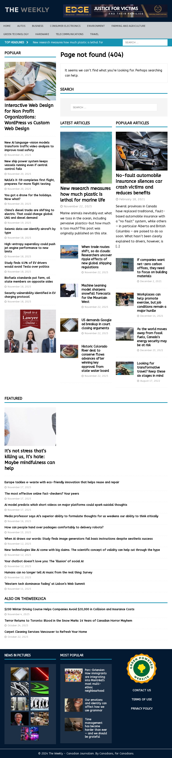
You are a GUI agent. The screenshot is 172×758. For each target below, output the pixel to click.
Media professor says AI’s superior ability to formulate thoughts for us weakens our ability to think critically (81, 516)
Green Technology (16, 34)
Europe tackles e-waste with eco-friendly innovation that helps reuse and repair (61, 482)
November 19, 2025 (19, 222)
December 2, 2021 (151, 281)
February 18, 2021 (132, 199)
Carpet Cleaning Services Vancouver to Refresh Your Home (45, 631)
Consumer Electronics (65, 26)
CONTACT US (142, 690)
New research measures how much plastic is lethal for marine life (85, 194)
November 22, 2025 (78, 206)
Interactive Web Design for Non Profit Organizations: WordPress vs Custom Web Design (28, 117)
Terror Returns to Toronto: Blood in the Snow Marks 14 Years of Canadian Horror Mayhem (68, 620)
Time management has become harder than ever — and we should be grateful (96, 728)
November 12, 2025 (19, 543)
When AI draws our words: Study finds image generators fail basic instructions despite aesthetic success (78, 538)
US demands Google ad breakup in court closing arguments (97, 324)
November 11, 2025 (19, 588)
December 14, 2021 (151, 315)
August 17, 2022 (150, 380)
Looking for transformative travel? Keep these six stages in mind (151, 370)
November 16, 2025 (19, 521)
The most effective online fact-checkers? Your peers (41, 493)
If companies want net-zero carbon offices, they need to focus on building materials (152, 268)
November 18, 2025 (19, 237)
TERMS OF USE (141, 699)
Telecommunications (70, 34)
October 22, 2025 (18, 636)
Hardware (42, 34)
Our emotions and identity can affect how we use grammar (96, 705)
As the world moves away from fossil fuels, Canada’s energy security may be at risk (152, 337)
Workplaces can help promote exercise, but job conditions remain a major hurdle (151, 303)
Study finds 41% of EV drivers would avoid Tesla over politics (26, 264)
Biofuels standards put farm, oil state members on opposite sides (28, 279)
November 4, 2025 (19, 614)
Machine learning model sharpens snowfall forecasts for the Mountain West (96, 294)
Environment (96, 26)
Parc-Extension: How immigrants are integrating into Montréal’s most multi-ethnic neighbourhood (95, 680)
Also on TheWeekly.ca (25, 599)
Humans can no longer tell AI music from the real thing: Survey (48, 572)
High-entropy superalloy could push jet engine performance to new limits (29, 247)
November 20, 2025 (19, 174)
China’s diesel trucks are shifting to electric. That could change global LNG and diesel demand (29, 213)
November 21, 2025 (19, 155)
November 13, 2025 (19, 532)
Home (7, 26)
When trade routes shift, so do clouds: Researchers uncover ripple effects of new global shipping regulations (97, 257)
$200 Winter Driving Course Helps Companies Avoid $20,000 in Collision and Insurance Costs (69, 609)
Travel (94, 34)
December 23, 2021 (151, 350)
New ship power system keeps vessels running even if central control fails (26, 165)
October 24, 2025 (18, 625)
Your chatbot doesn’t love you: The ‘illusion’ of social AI (44, 561)
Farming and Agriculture (129, 26)
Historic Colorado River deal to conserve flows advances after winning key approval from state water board (95, 359)
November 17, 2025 (19, 487)
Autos (21, 26)
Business (37, 26)
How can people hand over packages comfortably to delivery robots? (53, 527)
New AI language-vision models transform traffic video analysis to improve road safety (29, 146)
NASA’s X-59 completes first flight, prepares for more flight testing (29, 181)
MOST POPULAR (71, 655)
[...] (118, 246)
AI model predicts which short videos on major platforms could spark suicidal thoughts (65, 504)
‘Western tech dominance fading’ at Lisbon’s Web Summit (44, 583)
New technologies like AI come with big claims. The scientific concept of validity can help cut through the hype (82, 550)
